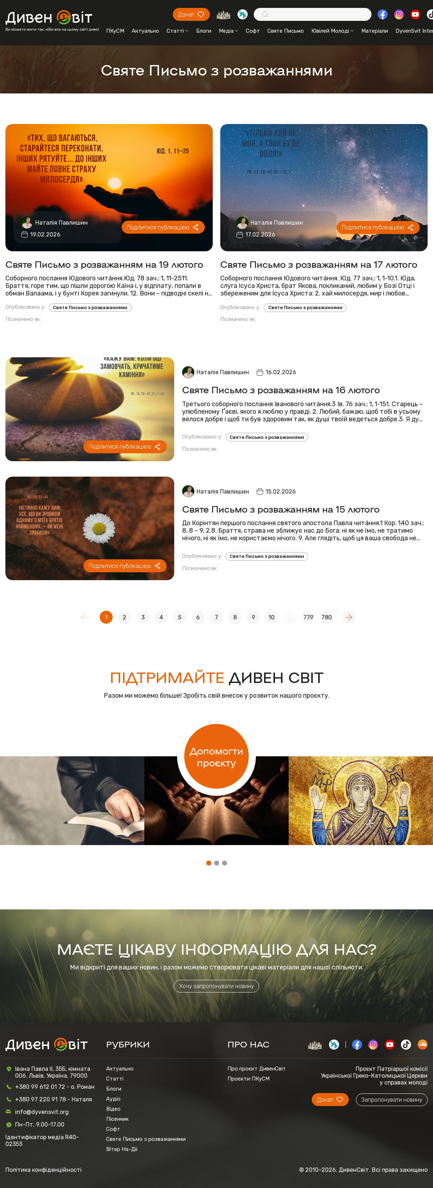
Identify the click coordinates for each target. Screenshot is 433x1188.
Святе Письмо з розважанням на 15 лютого (281, 508)
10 (272, 617)
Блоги (203, 31)
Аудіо (113, 1099)
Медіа (228, 31)
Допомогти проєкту (216, 756)
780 (326, 617)
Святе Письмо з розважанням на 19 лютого (104, 263)
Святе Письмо (285, 31)
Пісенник (117, 1119)
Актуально (145, 31)
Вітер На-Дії (121, 1149)
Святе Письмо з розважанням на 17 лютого (319, 263)
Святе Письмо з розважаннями (90, 307)
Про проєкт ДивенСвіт (256, 1068)
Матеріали (374, 31)
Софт (253, 31)
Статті (178, 31)
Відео (113, 1109)
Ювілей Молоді (332, 31)
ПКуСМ (115, 31)
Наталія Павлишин (61, 222)
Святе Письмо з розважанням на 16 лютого (281, 389)
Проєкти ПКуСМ (248, 1078)
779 (308, 617)
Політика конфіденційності (43, 1169)
